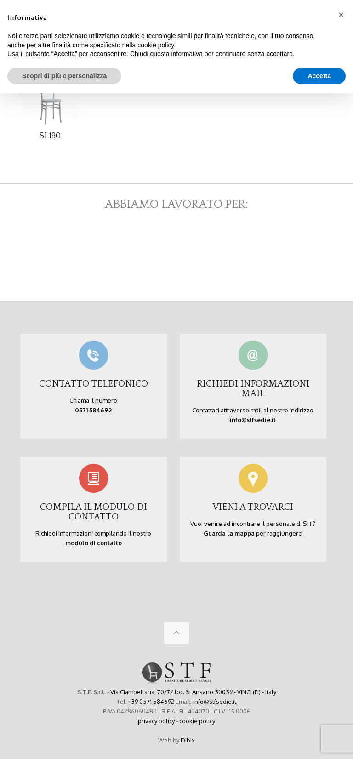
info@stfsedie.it (214, 701)
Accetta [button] (319, 76)
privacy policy (156, 721)
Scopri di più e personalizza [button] (64, 76)
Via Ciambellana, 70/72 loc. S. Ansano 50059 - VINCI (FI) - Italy (193, 692)
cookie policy (197, 721)
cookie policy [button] (155, 45)
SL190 (50, 136)
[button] (341, 14)
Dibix (188, 740)
